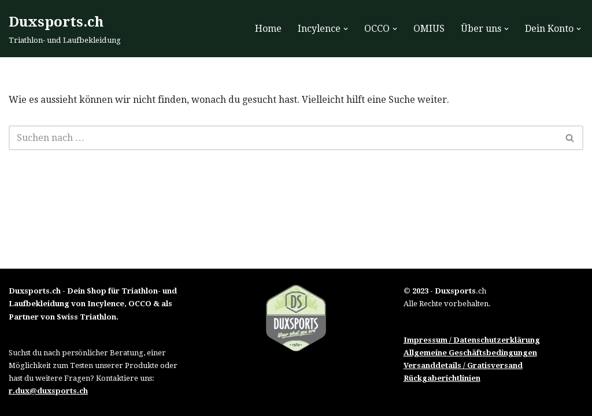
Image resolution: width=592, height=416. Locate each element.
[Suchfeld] (283, 137)
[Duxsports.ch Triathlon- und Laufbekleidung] (65, 28)
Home (268, 28)
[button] (345, 29)
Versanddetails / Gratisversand (463, 365)
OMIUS (429, 28)
